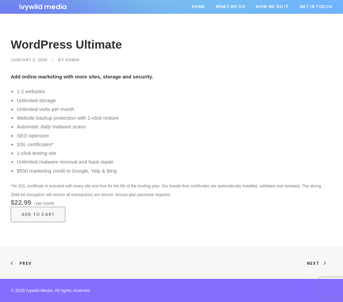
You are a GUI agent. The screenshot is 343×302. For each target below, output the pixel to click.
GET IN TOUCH (315, 6)
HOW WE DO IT (272, 6)
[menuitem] (201, 6)
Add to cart (38, 214)
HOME (198, 6)
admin (72, 60)
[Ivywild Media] (34, 6)
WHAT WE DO (230, 6)
